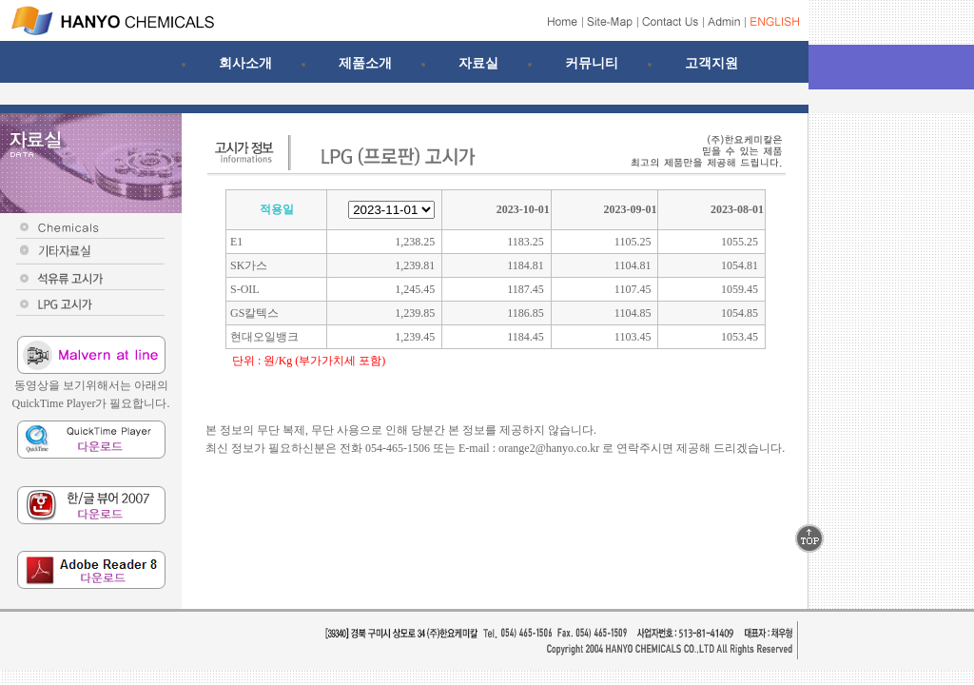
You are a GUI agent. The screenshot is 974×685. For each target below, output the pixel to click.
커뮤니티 (591, 62)
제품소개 (365, 62)
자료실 (478, 62)
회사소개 (245, 62)
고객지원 (711, 62)
